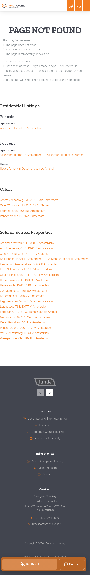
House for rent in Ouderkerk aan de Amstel (27, 168)
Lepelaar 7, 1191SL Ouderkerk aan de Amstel (28, 311)
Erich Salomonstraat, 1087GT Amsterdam (26, 269)
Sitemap (28, 557)
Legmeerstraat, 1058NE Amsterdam (22, 210)
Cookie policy (59, 557)
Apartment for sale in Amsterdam (21, 128)
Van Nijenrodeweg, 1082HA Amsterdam (25, 333)
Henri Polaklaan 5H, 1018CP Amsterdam (25, 280)
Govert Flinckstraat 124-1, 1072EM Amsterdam (29, 274)
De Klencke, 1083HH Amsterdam (21, 259)
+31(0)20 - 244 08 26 (47, 518)
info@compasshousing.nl (47, 524)
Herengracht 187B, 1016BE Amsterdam (25, 285)
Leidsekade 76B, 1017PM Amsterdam (24, 306)
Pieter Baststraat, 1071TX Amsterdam (23, 322)
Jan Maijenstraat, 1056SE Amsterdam (23, 290)
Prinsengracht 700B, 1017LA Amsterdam (26, 327)
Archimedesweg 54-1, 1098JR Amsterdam (27, 243)
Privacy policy (42, 557)
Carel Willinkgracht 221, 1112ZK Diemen (25, 205)
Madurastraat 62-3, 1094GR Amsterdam (25, 317)
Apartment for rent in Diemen (65, 154)
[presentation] (40, 392)
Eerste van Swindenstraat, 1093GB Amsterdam (29, 264)
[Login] (70, 5)
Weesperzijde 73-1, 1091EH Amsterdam (25, 338)
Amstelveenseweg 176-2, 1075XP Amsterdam (29, 200)
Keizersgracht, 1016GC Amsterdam (22, 296)
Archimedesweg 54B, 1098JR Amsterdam (26, 248)
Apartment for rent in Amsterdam (21, 154)
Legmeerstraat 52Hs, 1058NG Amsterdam (26, 301)
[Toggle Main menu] (86, 5)
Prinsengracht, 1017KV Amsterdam (22, 216)
